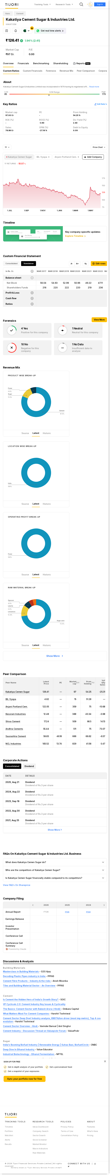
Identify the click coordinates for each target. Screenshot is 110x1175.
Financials (23, 63)
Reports (80, 63)
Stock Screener (40, 1140)
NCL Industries (13, 743)
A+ (77, 263)
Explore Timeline (75, 236)
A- (72, 263)
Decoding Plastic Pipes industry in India (24, 976)
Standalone (29, 263)
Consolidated (11, 263)
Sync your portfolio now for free (24, 1079)
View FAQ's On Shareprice (16, 885)
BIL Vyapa (11, 699)
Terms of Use (67, 1131)
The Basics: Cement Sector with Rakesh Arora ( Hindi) (32, 1009)
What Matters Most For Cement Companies (26, 1013)
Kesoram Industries (16, 714)
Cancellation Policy (69, 1135)
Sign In (100, 4)
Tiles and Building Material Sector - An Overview (29, 985)
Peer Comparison (86, 70)
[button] (11, 683)
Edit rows (98, 263)
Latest (36, 433)
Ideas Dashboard (40, 1127)
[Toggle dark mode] (90, 4)
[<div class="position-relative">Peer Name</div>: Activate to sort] (21, 682)
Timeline (9, 1127)
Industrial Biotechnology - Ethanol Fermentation (29, 1054)
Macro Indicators (40, 1148)
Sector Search (39, 1135)
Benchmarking (41, 63)
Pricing (90, 1135)
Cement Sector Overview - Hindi (20, 1026)
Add (93, 156)
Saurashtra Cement (16, 736)
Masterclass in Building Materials (21, 971)
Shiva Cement (13, 721)
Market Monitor (40, 1144)
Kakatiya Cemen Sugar (18, 691)
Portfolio (9, 1131)
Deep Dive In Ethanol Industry (19, 1049)
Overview (8, 63)
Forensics (51, 70)
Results (8, 1144)
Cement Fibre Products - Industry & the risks (27, 981)
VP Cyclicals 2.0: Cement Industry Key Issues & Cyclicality (34, 1004)
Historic (47, 433)
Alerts (7, 1140)
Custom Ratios (11, 70)
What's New (92, 1131)
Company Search (40, 1131)
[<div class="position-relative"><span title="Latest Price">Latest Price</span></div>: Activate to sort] (46, 682)
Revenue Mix (66, 70)
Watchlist (9, 1135)
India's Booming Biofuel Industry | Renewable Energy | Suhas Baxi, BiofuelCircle (46, 1044)
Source (25, 433)
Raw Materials (39, 1153)
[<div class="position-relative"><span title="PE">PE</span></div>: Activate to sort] (59, 682)
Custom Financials (32, 70)
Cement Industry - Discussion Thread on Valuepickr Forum (34, 1031)
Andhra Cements (14, 729)
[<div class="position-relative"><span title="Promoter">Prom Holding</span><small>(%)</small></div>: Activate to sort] (88, 682)
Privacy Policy (67, 1127)
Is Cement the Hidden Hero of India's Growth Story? (31, 999)
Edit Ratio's (100, 104)
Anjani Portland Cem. (17, 706)
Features (91, 1127)
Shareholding (60, 63)
